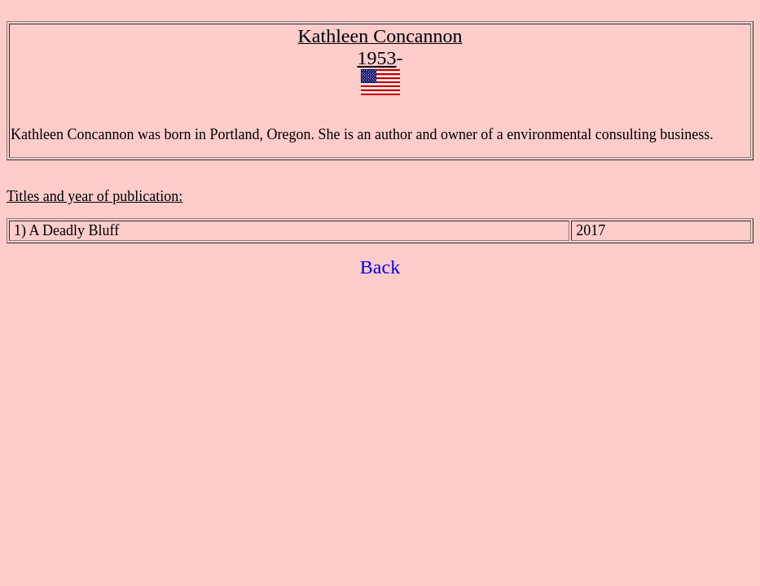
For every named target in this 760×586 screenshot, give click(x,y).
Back (380, 267)
